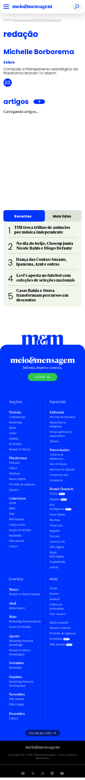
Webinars (14, 473)
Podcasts (14, 463)
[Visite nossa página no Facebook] (22, 773)
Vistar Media (57, 514)
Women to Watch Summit (24, 594)
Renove (54, 594)
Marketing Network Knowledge (21, 643)
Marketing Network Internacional (21, 684)
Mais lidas (62, 216)
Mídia (12, 428)
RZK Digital (57, 556)
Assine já (42, 377)
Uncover (55, 536)
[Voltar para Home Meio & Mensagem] (37, 6)
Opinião (14, 438)
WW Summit (16, 519)
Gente (13, 433)
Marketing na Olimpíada (58, 424)
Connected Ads (59, 475)
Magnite (55, 531)
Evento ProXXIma (20, 530)
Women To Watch (19, 449)
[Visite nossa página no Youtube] (62, 773)
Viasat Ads (56, 525)
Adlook (54, 567)
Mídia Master (17, 608)
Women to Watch (60, 628)
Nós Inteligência (57, 507)
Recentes (23, 216)
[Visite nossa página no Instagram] (42, 773)
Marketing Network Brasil (25, 621)
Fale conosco (58, 614)
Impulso (54, 499)
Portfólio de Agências (22, 484)
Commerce (56, 480)
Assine (53, 588)
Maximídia (15, 535)
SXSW (12, 503)
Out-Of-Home (58, 464)
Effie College (16, 704)
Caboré (13, 546)
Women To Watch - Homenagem (20, 652)
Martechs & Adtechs (62, 469)
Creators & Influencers (56, 457)
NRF (12, 514)
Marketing (15, 422)
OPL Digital (57, 547)
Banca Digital (17, 479)
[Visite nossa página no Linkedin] (52, 773)
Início (7, 20)
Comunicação (17, 417)
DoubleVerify (57, 562)
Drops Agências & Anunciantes (61, 434)
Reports (14, 490)
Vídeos (13, 468)
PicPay (54, 494)
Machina (55, 520)
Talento (54, 441)
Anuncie (55, 599)
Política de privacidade (57, 606)
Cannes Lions (17, 525)
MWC (12, 508)
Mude (53, 552)
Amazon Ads (57, 542)
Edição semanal (59, 622)
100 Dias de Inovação (62, 417)
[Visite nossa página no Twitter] (32, 773)
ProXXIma (15, 444)
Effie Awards (16, 541)
